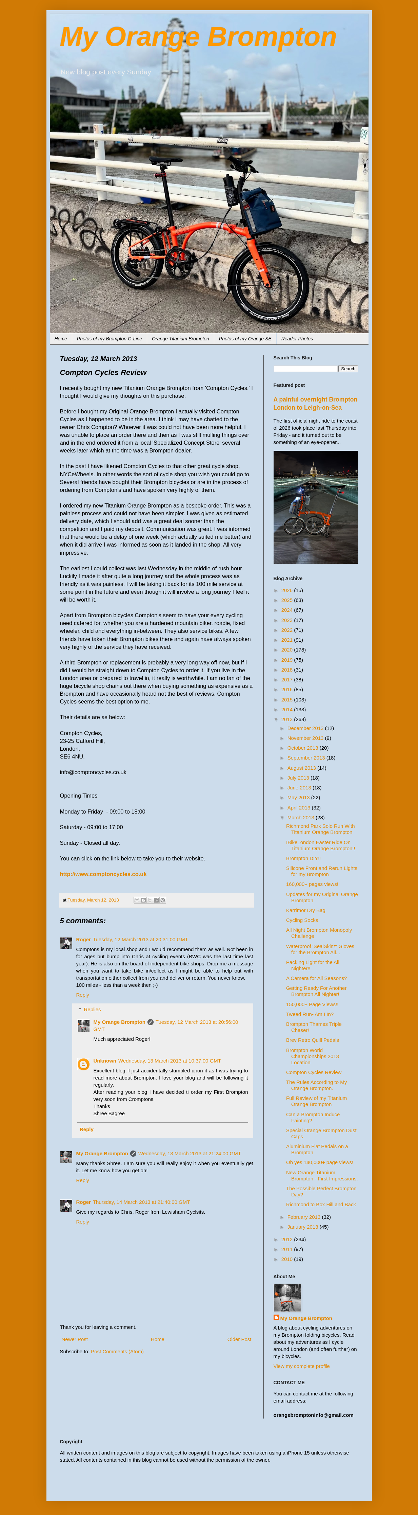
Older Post (239, 1339)
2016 (287, 689)
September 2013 (306, 758)
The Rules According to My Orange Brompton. (316, 1085)
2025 (287, 600)
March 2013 (301, 817)
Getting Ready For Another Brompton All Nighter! (316, 991)
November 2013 (306, 738)
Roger (83, 939)
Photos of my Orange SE (245, 338)
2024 (287, 610)
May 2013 (299, 797)
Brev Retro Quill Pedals (312, 1040)
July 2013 (299, 778)
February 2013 (304, 1217)
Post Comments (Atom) (117, 1351)
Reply (82, 995)
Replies (92, 1009)
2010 (287, 1259)
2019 (287, 660)
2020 (287, 650)
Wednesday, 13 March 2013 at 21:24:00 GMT (189, 1153)
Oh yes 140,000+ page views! (319, 1162)
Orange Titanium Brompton (180, 338)
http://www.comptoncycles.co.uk (103, 874)
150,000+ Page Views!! (312, 1004)
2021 (287, 640)
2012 (287, 1239)
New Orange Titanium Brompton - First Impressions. (322, 1175)
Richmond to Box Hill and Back (321, 1204)
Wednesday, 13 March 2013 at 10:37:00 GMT (169, 1061)
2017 (287, 679)
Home (61, 338)
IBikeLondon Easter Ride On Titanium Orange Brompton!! (320, 845)
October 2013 (303, 748)
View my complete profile (302, 1366)
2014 (287, 709)
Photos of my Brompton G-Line (109, 338)
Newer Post (75, 1339)
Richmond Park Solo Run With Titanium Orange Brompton (320, 829)
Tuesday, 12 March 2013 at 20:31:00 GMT (140, 939)
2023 (287, 620)
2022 (287, 630)
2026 (287, 590)
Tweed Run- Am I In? (310, 1014)
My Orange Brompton (198, 36)
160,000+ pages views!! (313, 884)
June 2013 (300, 787)
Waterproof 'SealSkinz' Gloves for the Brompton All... (320, 949)
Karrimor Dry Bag (305, 910)
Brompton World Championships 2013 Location (312, 1056)
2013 (287, 719)
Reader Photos (297, 338)
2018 (287, 670)
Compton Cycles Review (313, 1072)
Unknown (105, 1061)
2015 (287, 699)
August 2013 (302, 768)
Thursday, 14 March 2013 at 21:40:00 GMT (141, 1202)
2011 (287, 1249)
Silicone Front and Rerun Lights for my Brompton (321, 871)
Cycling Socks (302, 920)
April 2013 (299, 807)
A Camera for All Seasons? (316, 978)
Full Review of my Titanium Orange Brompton (316, 1101)
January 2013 (303, 1227)
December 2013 (306, 728)
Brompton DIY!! (303, 858)
